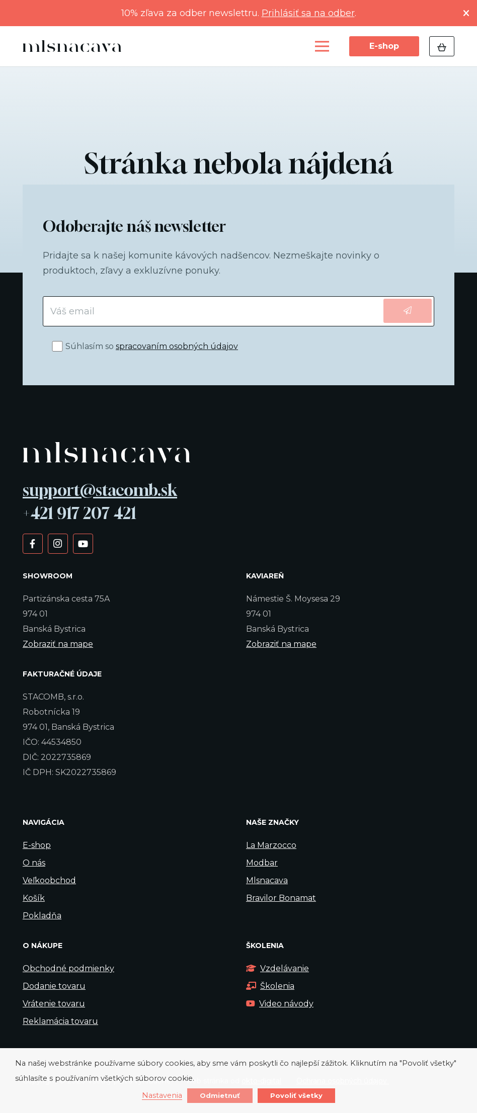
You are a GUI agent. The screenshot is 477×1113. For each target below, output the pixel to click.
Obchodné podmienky (68, 968)
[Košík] (441, 46)
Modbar (262, 863)
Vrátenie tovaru (54, 1003)
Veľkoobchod (49, 880)
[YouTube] (83, 543)
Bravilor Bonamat (281, 898)
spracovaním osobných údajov (177, 346)
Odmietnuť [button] (220, 1095)
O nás (34, 863)
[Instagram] (57, 543)
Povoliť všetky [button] (296, 1095)
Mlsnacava (267, 880)
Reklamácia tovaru (60, 1021)
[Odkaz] (75, 46)
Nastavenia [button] (162, 1096)
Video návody (279, 1003)
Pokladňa (42, 915)
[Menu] (322, 46)
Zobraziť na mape (58, 644)
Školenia (270, 986)
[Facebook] (32, 543)
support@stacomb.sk (100, 489)
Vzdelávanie (277, 968)
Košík (34, 898)
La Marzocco (271, 845)
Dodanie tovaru (54, 986)
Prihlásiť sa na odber (308, 13)
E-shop (37, 845)
